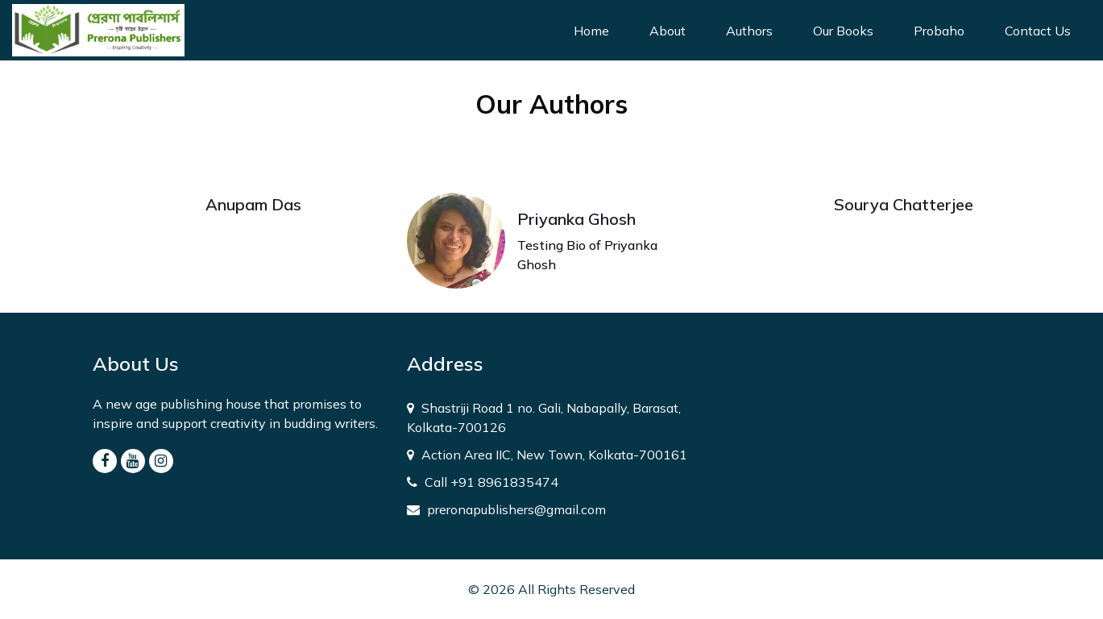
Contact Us (1038, 31)
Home (601, 29)
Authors (749, 31)
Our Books (843, 31)
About (667, 31)
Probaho (939, 31)
